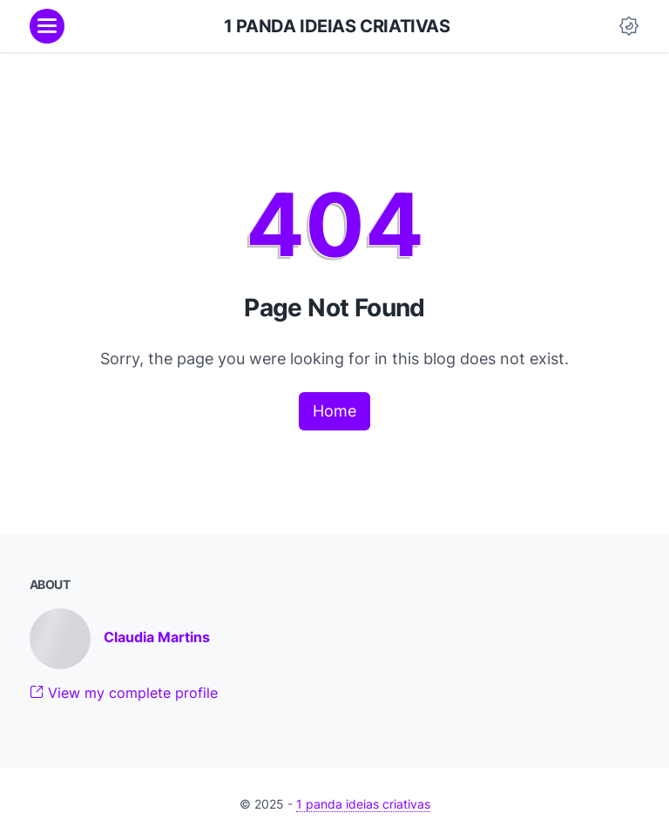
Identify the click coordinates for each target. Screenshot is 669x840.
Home (334, 411)
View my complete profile (124, 692)
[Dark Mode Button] (628, 26)
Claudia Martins (157, 637)
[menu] (47, 26)
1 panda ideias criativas (336, 26)
